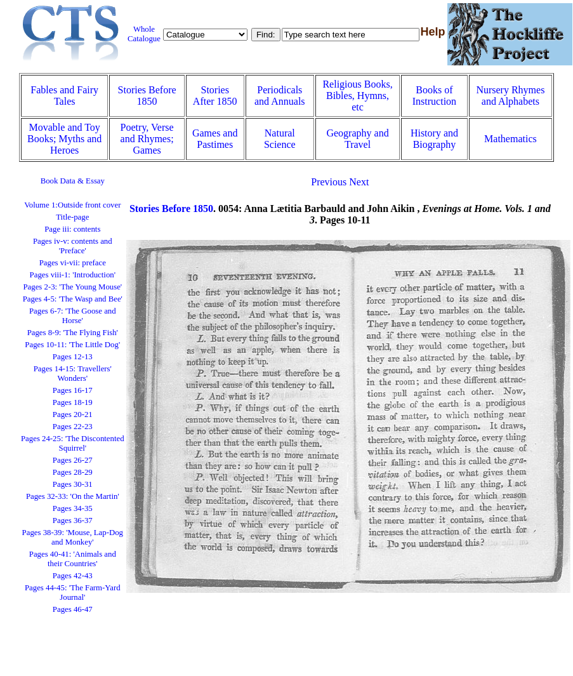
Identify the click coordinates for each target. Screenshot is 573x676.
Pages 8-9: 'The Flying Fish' (72, 332)
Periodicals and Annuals (279, 95)
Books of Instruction (434, 95)
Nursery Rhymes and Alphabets (510, 95)
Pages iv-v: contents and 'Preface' (72, 246)
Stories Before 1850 (147, 95)
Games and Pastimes (215, 139)
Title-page (72, 217)
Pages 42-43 (73, 575)
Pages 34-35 (73, 508)
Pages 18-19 (73, 402)
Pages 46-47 (73, 609)
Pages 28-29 (73, 472)
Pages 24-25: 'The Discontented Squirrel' (72, 443)
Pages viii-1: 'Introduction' (72, 274)
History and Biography (434, 139)
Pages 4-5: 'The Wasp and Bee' (72, 299)
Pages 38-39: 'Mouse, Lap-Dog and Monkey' (72, 537)
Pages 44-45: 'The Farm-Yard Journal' (73, 592)
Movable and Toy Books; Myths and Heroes (64, 139)
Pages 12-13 (73, 356)
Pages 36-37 (73, 520)
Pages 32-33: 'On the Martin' (72, 496)
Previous (328, 181)
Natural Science (280, 139)
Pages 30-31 (73, 484)
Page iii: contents (72, 229)
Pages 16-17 (73, 390)
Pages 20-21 (73, 414)
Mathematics (510, 138)
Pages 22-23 (73, 426)
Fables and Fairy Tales (64, 95)
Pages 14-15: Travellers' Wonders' (73, 373)
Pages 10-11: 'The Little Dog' (72, 344)
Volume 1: (72, 205)
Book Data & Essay (73, 180)
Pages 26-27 (73, 460)
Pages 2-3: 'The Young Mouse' (72, 286)
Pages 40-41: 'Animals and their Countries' (72, 559)
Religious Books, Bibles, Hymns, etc (357, 95)
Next (359, 181)
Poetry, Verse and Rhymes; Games (147, 139)
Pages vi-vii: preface (72, 262)
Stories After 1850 (215, 95)
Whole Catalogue (144, 34)
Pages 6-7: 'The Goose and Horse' (72, 316)
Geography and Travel (357, 139)
